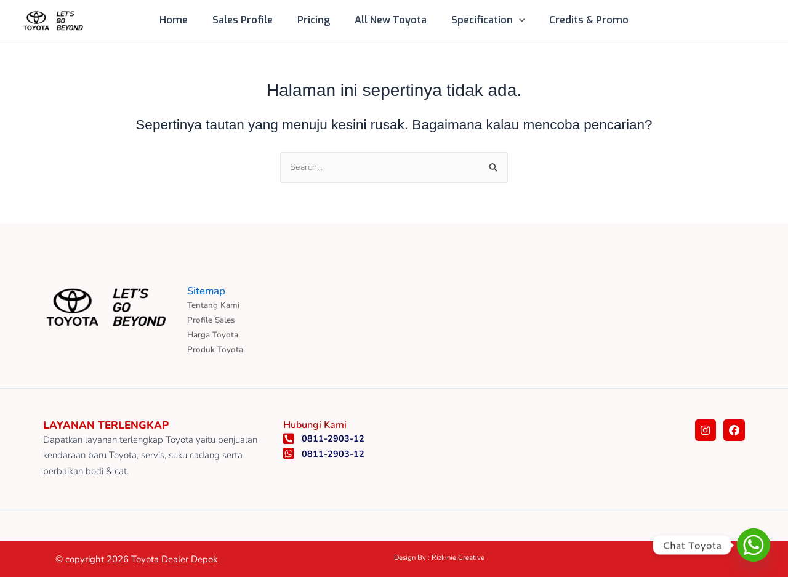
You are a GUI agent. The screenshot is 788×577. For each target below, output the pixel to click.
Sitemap (208, 288)
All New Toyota (388, 20)
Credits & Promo (576, 20)
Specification (481, 20)
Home (186, 20)
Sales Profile (250, 20)
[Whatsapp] (753, 545)
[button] (511, 20)
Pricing (316, 20)
